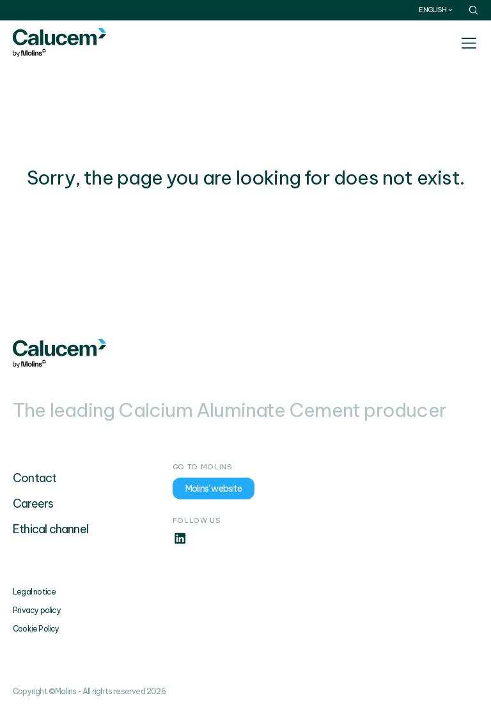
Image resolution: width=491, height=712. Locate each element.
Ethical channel (50, 529)
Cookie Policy (36, 628)
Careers (33, 503)
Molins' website (213, 488)
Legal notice (34, 591)
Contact (34, 478)
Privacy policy (37, 610)
